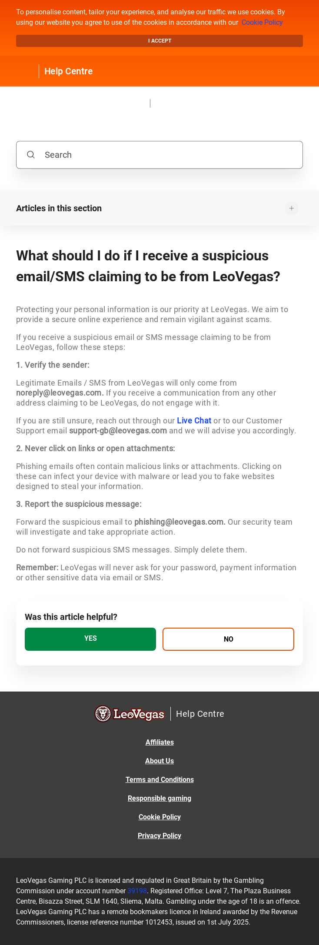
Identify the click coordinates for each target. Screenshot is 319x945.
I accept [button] (159, 41)
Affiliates (160, 742)
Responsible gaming (159, 798)
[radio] (90, 639)
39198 (137, 891)
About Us (159, 761)
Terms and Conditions (160, 779)
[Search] (159, 155)
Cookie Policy (262, 22)
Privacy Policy (159, 836)
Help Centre (68, 71)
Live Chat (194, 420)
